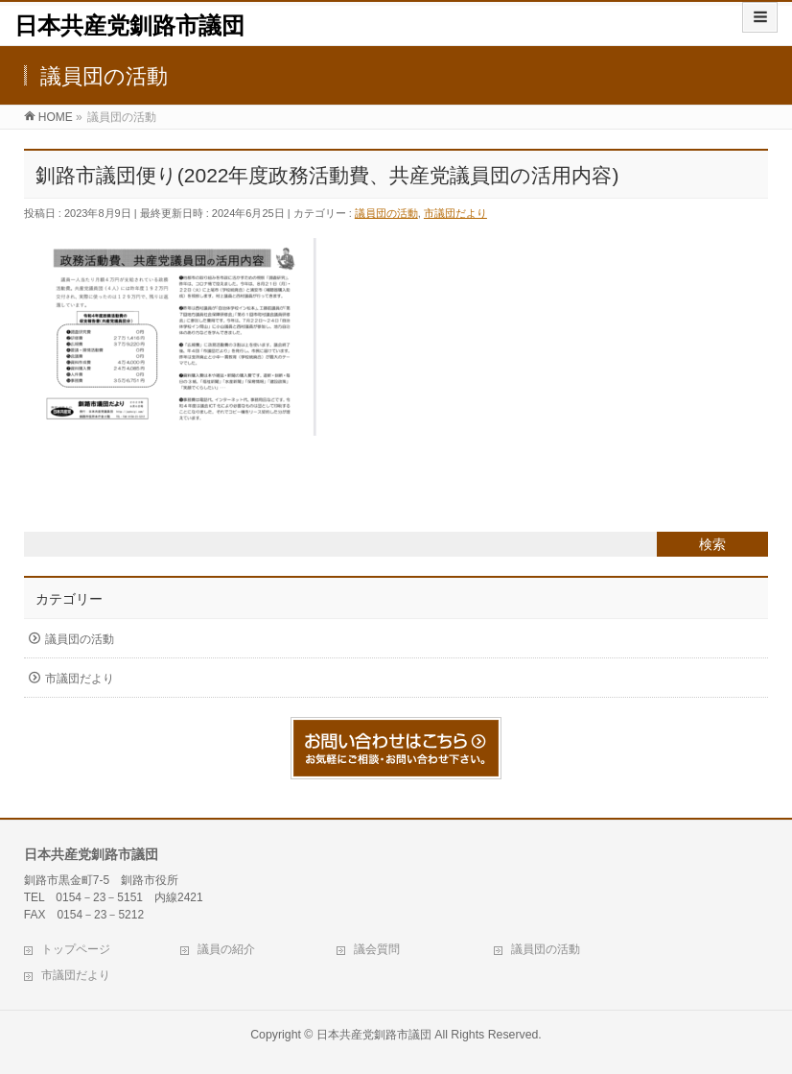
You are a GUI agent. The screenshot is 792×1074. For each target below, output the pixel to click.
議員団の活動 (386, 213)
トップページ (75, 949)
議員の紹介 (226, 949)
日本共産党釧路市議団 (129, 25)
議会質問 (377, 949)
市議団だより (455, 213)
